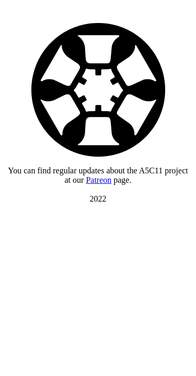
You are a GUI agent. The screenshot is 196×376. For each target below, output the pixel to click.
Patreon (98, 179)
